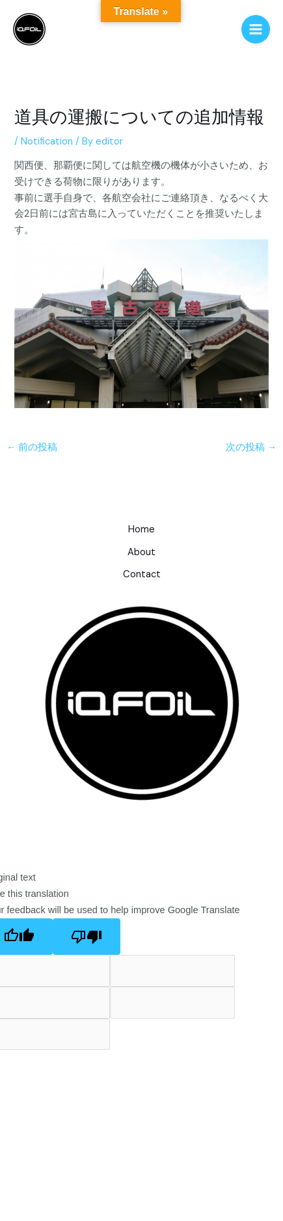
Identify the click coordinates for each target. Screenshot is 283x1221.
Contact (142, 574)
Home (141, 529)
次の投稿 (251, 447)
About (141, 552)
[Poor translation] (86, 936)
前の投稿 (32, 447)
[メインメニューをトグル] (255, 29)
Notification (47, 141)
